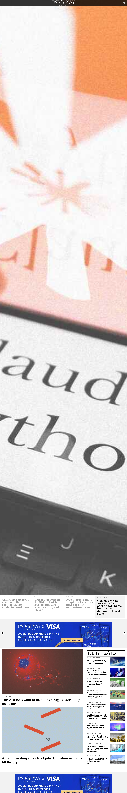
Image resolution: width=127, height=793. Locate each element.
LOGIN (118, 3)
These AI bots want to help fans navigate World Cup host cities (42, 702)
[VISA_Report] (63, 634)
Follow (111, 3)
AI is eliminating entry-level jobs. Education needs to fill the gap (40, 760)
